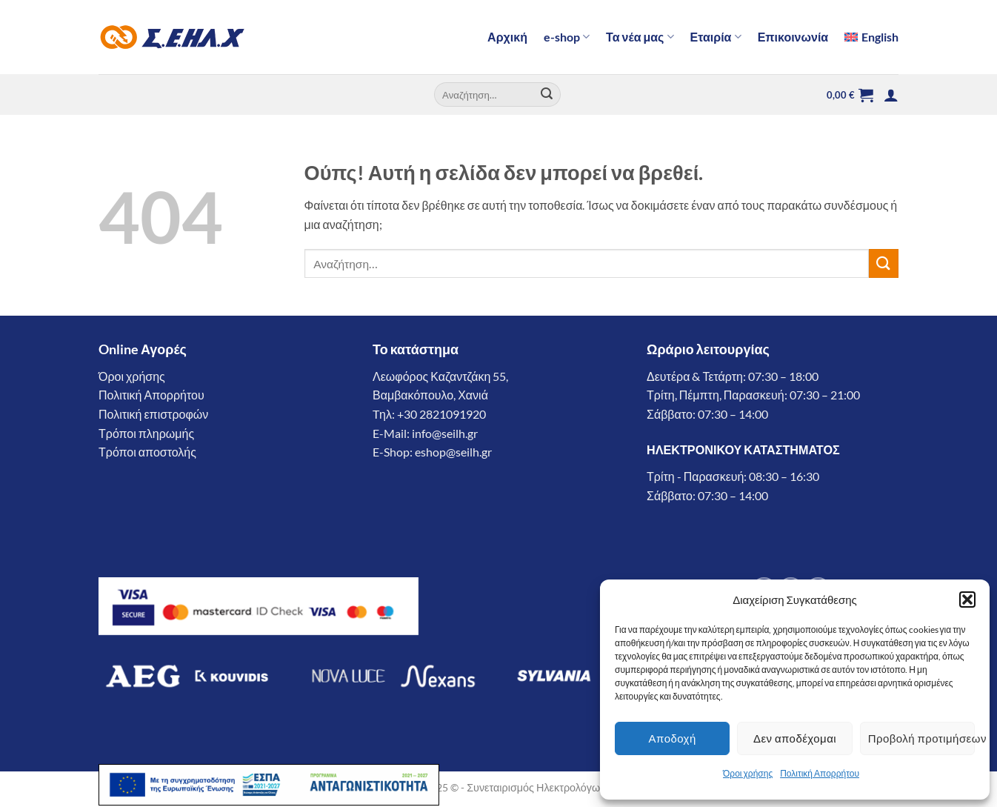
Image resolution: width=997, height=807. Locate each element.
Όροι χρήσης (748, 773)
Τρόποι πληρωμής (146, 433)
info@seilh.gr (445, 433)
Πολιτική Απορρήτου (819, 773)
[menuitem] (871, 37)
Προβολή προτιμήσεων (921, 738)
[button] (967, 599)
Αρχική (507, 37)
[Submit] (547, 94)
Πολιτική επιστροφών (153, 414)
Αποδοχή (672, 738)
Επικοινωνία (793, 37)
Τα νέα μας (640, 37)
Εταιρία (715, 37)
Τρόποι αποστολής (147, 452)
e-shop (567, 37)
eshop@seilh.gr (453, 452)
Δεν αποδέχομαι (794, 738)
